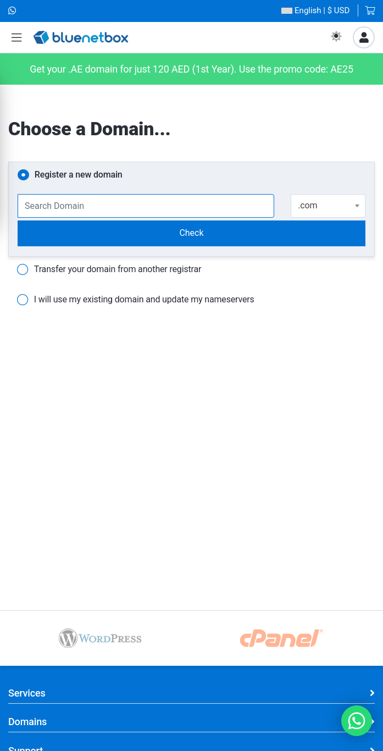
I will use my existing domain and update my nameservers (135, 300)
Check (191, 233)
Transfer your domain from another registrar (109, 270)
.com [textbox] (307, 205)
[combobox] (328, 206)
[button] (16, 37)
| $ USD (315, 10)
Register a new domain (70, 175)
